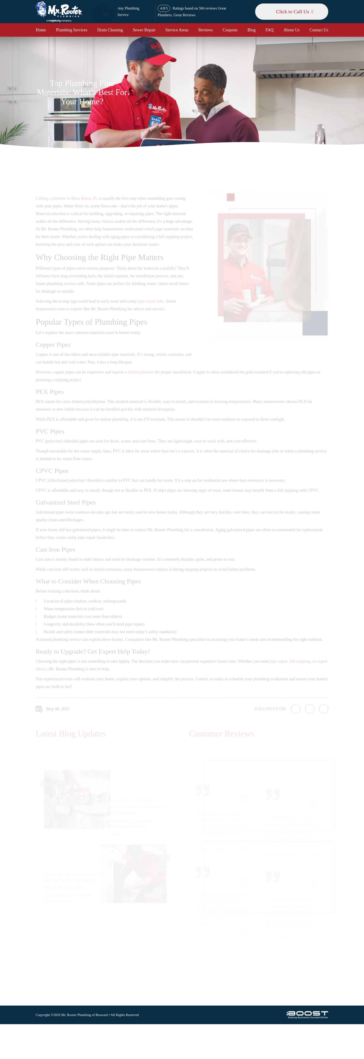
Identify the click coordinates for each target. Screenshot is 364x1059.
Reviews (205, 30)
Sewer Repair (144, 30)
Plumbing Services (72, 30)
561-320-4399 (276, 960)
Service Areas (176, 30)
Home (41, 30)
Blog (251, 30)
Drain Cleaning (110, 30)
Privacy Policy (217, 925)
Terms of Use (216, 932)
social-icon (278, 994)
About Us (291, 30)
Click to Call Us (292, 11)
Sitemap (212, 918)
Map (315, 924)
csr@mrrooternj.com (281, 971)
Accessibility (216, 939)
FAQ (270, 30)
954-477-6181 (276, 949)
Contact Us (319, 30)
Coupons (230, 30)
